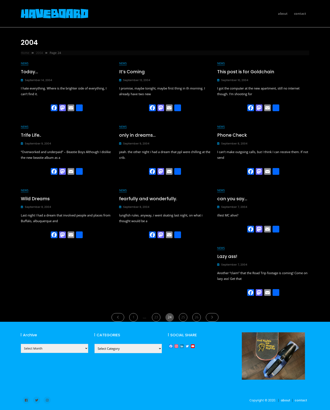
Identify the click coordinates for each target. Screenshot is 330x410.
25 (184, 316)
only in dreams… (137, 135)
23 (157, 316)
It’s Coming (132, 72)
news (24, 63)
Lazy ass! (227, 256)
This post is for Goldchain (245, 72)
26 (197, 316)
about (283, 13)
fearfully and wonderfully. (148, 199)
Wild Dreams (35, 199)
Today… (29, 72)
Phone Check (232, 135)
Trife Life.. (31, 135)
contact (300, 13)
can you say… (232, 199)
